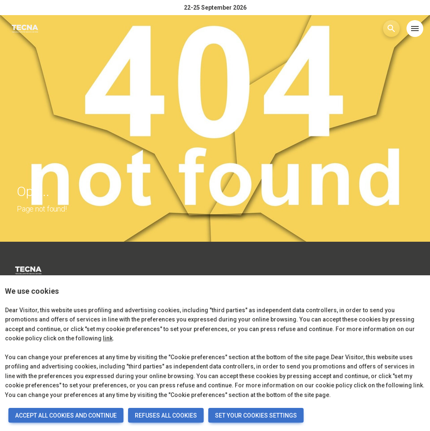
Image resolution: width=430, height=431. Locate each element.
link (108, 338)
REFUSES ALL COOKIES (166, 415)
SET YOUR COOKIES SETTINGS (256, 415)
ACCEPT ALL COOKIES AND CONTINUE (66, 415)
